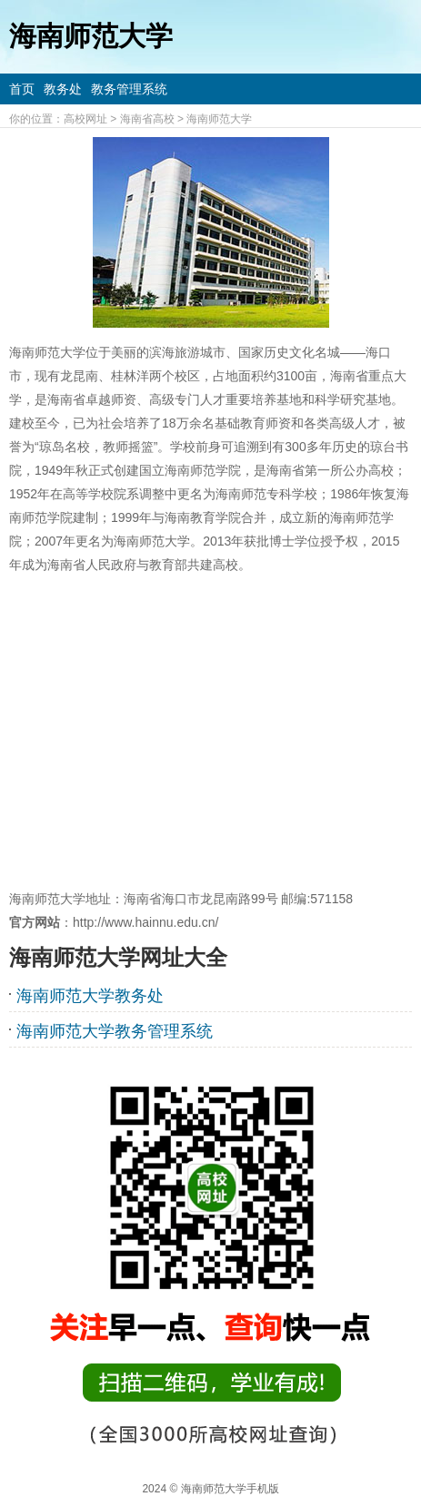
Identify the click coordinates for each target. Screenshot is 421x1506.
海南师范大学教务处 (90, 996)
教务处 (63, 89)
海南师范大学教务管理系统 (114, 1031)
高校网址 (85, 119)
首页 (22, 89)
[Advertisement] (210, 732)
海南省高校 (147, 119)
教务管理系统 (129, 89)
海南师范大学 (219, 119)
